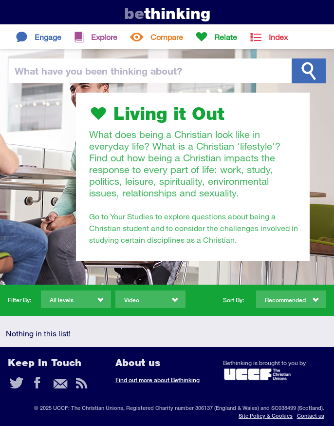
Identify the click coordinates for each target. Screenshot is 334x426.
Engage (48, 36)
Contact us (310, 415)
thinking (167, 13)
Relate (225, 36)
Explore (104, 36)
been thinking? (98, 71)
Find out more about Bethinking (157, 380)
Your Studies (131, 216)
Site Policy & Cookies (266, 415)
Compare (166, 36)
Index (278, 36)
